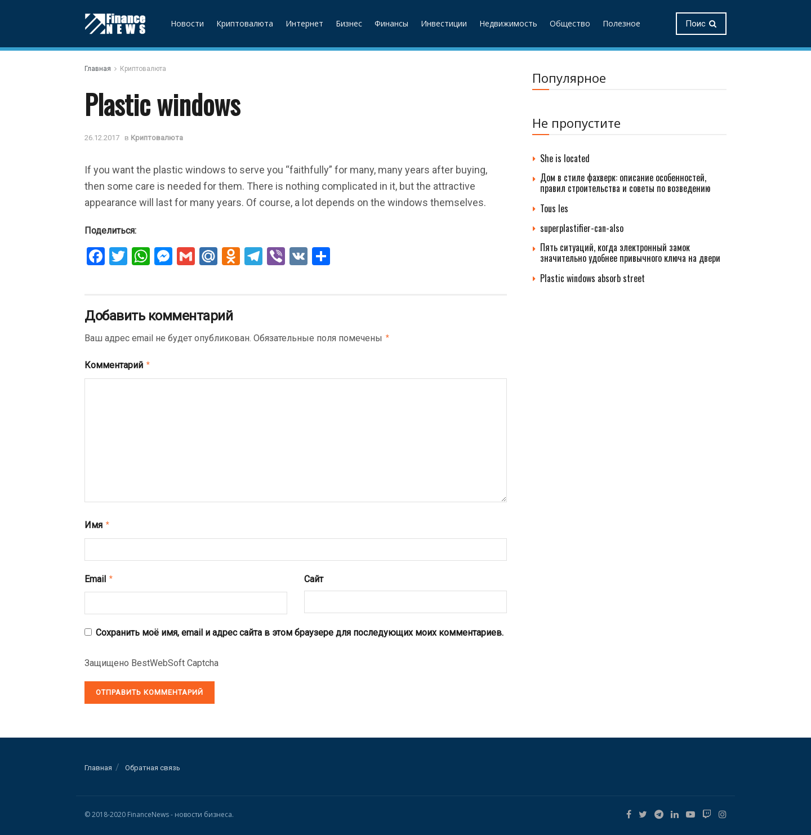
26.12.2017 (101, 137)
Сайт (313, 575)
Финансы (391, 23)
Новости (187, 23)
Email (99, 575)
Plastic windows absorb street (592, 278)
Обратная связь (152, 763)
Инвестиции (444, 23)
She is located (565, 158)
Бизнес (349, 23)
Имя (97, 522)
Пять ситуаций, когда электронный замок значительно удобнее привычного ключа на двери (630, 252)
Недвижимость (508, 23)
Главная (97, 69)
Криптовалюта (244, 23)
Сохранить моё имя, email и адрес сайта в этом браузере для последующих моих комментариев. (299, 628)
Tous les (554, 208)
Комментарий (117, 364)
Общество (570, 23)
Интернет (304, 23)
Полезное (621, 23)
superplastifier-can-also (581, 228)
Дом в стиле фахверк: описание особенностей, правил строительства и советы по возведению (625, 183)
